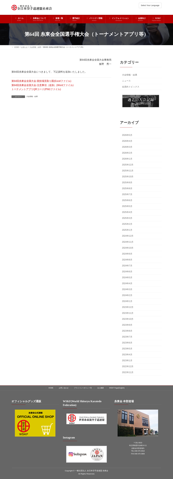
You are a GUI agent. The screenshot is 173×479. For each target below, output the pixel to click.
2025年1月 (127, 230)
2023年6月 (127, 343)
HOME (51, 388)
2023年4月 (127, 355)
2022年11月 (128, 372)
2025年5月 (127, 206)
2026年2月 (127, 153)
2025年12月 (128, 165)
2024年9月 (127, 254)
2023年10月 (128, 319)
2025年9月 (127, 182)
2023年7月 (127, 337)
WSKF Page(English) (116, 388)
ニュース (126, 81)
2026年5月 (127, 135)
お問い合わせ (64, 388)
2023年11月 (128, 313)
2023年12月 (128, 307)
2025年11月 (128, 171)
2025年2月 (127, 224)
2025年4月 (127, 212)
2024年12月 (128, 236)
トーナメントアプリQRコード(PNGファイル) (36, 89)
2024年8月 (127, 260)
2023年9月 (127, 325)
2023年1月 (127, 360)
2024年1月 (127, 301)
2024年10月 (128, 248)
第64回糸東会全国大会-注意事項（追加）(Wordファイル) (42, 85)
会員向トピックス (130, 87)
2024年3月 (127, 289)
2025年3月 (127, 218)
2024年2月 (127, 295)
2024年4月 (127, 283)
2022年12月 (128, 366)
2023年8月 (127, 331)
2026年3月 (127, 147)
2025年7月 (127, 194)
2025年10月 (128, 177)
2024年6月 (127, 271)
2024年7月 (127, 265)
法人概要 (100, 388)
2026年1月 (127, 159)
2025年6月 (127, 200)
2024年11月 (128, 242)
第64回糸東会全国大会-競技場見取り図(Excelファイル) (41, 81)
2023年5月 (127, 348)
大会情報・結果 (32, 96)
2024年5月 (127, 277)
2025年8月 (127, 188)
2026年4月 (127, 141)
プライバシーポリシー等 (83, 388)
